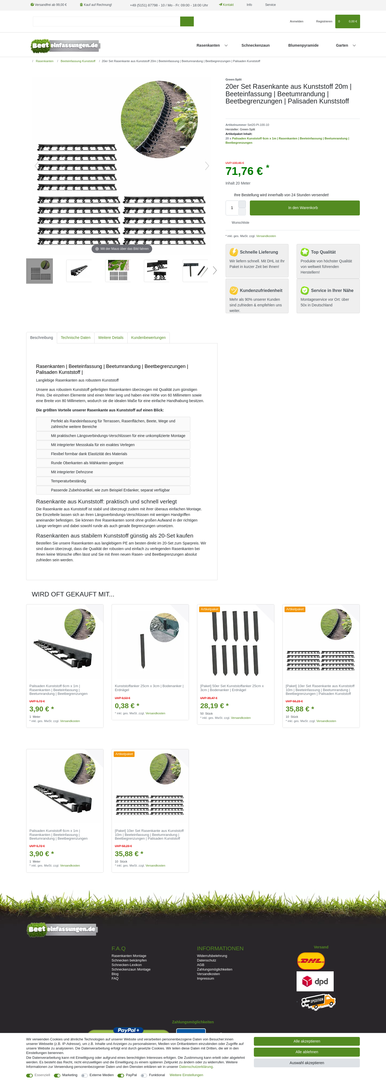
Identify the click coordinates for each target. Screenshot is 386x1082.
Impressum (205, 978)
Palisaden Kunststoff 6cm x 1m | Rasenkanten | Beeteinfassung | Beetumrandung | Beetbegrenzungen (58, 689)
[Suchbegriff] (106, 21)
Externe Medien (102, 1075)
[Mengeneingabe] (232, 207)
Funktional (157, 1075)
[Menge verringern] (242, 211)
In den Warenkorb (322, 207)
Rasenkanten (209, 45)
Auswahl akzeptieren (307, 1063)
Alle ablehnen (307, 1052)
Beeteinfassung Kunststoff (77, 60)
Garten (342, 45)
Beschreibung (41, 337)
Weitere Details (111, 337)
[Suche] (187, 21)
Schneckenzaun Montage (131, 969)
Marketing (69, 1075)
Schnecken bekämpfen (129, 960)
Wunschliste (238, 222)
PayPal (131, 1075)
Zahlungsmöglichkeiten (214, 969)
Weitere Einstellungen (186, 1075)
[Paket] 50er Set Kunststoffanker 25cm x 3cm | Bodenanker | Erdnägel (232, 688)
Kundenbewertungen (148, 337)
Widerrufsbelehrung (212, 955)
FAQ (115, 978)
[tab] (41, 337)
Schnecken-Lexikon (127, 964)
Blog (115, 973)
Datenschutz (206, 960)
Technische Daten (75, 337)
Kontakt (221, 5)
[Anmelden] (294, 21)
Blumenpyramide (303, 45)
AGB (200, 964)
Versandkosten (265, 235)
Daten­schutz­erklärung (196, 1067)
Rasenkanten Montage (129, 955)
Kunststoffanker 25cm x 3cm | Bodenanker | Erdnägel (149, 688)
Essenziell (42, 1075)
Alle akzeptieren (307, 1041)
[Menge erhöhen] (242, 203)
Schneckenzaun (256, 45)
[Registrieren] (321, 21)
